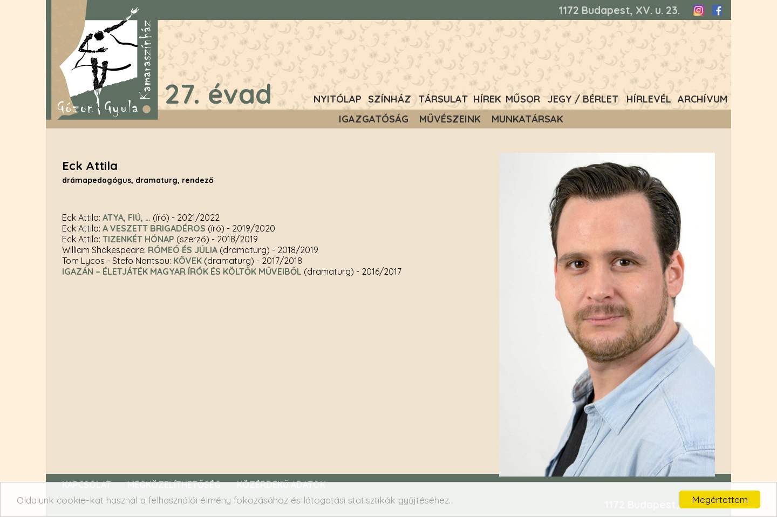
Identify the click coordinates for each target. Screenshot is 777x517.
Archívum (702, 99)
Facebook (716, 10)
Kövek (187, 260)
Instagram (698, 10)
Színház (389, 99)
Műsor (523, 99)
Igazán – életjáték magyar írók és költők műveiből (182, 271)
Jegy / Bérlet (583, 99)
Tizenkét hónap (138, 239)
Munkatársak (527, 119)
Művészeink (450, 119)
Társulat (443, 99)
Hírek (487, 99)
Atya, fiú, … (127, 217)
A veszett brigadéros (154, 228)
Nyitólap (337, 99)
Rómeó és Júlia (182, 249)
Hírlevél (648, 99)
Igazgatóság (373, 119)
